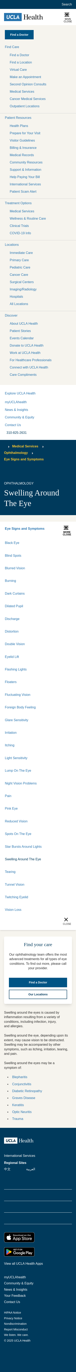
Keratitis (18, 1105)
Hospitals (16, 296)
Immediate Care (21, 253)
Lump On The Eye (18, 770)
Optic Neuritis (22, 1112)
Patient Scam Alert (23, 191)
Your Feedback (15, 1295)
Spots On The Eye (18, 834)
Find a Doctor (19, 55)
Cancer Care (19, 274)
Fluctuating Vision (17, 694)
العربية (30, 1169)
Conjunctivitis (21, 1084)
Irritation (11, 732)
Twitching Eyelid (16, 897)
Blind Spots (13, 555)
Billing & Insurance (23, 147)
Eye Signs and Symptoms (24, 459)
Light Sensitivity (16, 758)
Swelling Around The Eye (23, 859)
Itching (9, 745)
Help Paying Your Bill (25, 177)
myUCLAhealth (16, 402)
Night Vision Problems (21, 783)
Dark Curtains (15, 593)
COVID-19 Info (20, 233)
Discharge (12, 619)
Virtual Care (18, 69)
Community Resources (26, 162)
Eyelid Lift (12, 657)
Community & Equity (19, 417)
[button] (38, 47)
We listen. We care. (16, 1335)
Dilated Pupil (14, 606)
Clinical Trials (19, 226)
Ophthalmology (16, 452)
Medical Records (22, 155)
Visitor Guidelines (22, 140)
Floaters (11, 682)
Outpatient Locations (25, 106)
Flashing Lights (16, 669)
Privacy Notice (13, 1318)
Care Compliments (23, 374)
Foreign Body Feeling (20, 707)
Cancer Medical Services (28, 99)
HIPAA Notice (12, 1312)
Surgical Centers (22, 282)
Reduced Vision (16, 821)
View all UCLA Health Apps (23, 1263)
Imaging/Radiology (23, 289)
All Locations (19, 304)
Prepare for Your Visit (25, 133)
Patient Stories (20, 331)
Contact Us (13, 425)
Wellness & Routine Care (28, 218)
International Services (25, 184)
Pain (8, 796)
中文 (7, 1169)
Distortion (12, 631)
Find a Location (21, 62)
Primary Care (19, 260)
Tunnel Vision (14, 884)
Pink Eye (11, 808)
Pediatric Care (20, 267)
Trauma (17, 1119)
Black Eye (12, 543)
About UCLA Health (24, 323)
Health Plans (19, 126)
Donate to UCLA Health (26, 345)
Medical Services (22, 91)
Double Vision (15, 644)
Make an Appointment (25, 77)
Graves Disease (23, 1098)
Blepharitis (19, 1077)
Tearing (10, 871)
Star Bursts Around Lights (23, 846)
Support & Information (25, 169)
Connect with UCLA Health (29, 367)
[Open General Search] (66, 4)
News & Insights (16, 409)
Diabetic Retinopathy (27, 1091)
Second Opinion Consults (28, 84)
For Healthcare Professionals (30, 360)
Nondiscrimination (15, 1323)
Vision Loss (13, 909)
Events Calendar (22, 338)
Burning (10, 580)
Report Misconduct (16, 1329)
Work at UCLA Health (25, 353)
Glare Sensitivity (16, 720)
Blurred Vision (15, 568)
